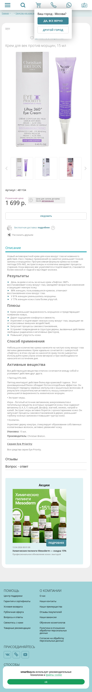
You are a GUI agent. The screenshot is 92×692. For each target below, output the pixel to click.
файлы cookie (54, 675)
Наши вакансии (48, 617)
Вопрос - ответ (16, 466)
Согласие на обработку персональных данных (52, 639)
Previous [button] (6, 168)
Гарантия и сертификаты (17, 601)
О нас (43, 595)
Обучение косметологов (52, 622)
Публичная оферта (14, 612)
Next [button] (85, 168)
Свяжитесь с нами (13, 622)
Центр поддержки (13, 595)
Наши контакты (48, 601)
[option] (22, 168)
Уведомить (46, 216)
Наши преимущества (51, 606)
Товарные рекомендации (17, 627)
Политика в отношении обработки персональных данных (53, 630)
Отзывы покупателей (51, 612)
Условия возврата (13, 606)
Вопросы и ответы (13, 617)
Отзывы (11, 459)
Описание (13, 248)
